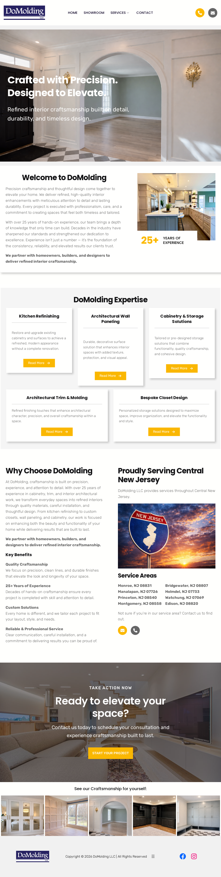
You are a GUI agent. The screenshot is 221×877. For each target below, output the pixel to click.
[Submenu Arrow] (128, 13)
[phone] (135, 630)
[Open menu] (153, 856)
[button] (39, 363)
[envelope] (212, 13)
